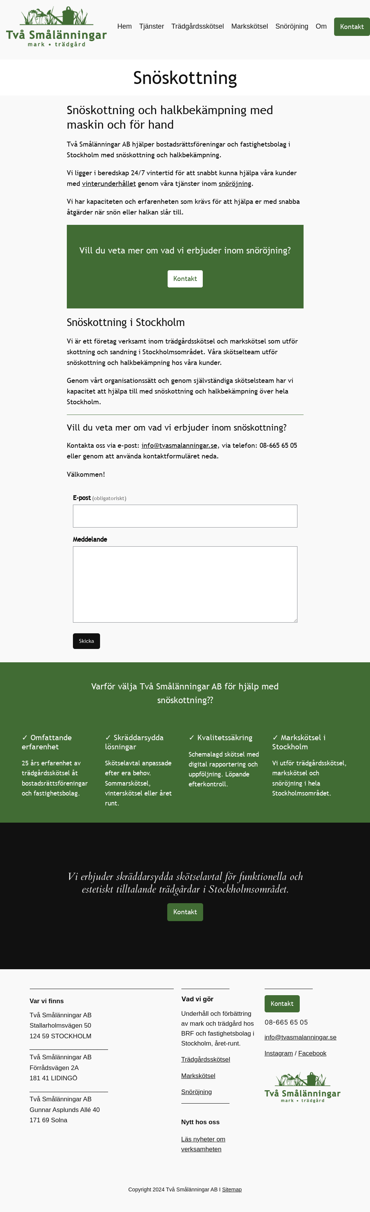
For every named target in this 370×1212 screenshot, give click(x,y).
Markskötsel (198, 1076)
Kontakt (352, 26)
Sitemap (232, 1189)
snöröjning (235, 183)
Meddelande (90, 539)
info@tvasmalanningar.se (179, 445)
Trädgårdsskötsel (205, 1059)
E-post (100, 498)
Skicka (86, 640)
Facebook (312, 1053)
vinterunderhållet (109, 183)
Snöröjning (196, 1092)
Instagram (279, 1053)
